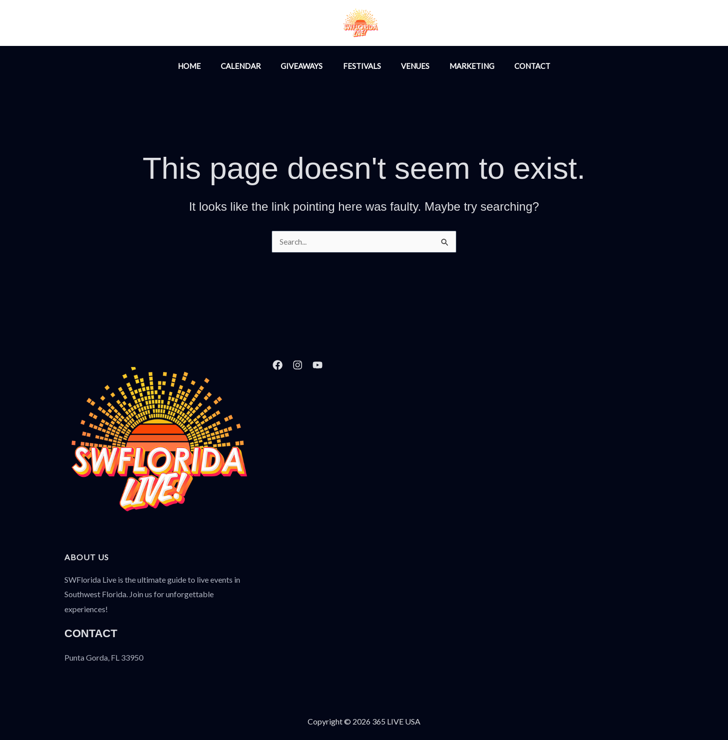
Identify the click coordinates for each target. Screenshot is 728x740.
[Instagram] (434, 23)
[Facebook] (456, 23)
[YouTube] (477, 23)
